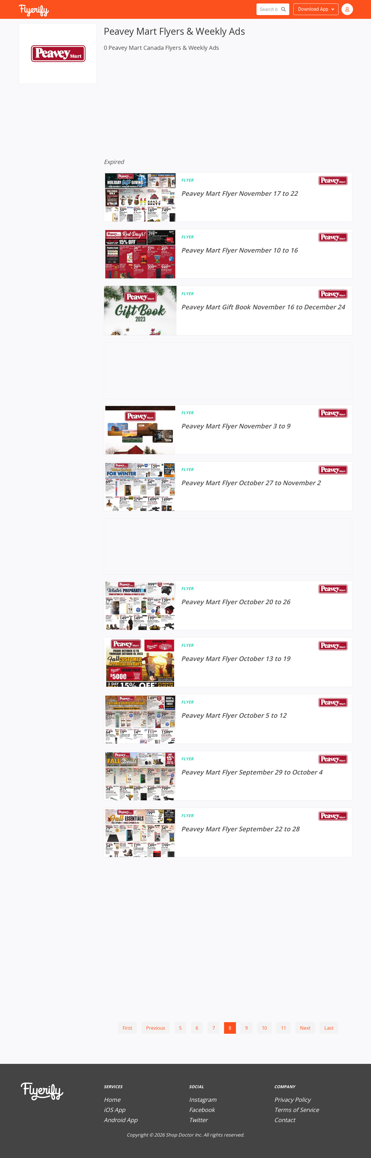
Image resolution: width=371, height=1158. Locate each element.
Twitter (198, 1120)
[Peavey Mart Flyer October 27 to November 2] (228, 486)
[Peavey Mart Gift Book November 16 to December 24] (228, 310)
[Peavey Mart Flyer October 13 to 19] (228, 662)
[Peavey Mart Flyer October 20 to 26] (228, 605)
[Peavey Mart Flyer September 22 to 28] (228, 832)
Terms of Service (296, 1110)
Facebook (202, 1110)
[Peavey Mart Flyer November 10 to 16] (228, 254)
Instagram (203, 1100)
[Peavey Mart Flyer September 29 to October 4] (228, 776)
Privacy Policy (292, 1100)
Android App (120, 1120)
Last (329, 1028)
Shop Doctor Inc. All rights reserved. (205, 1135)
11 (283, 1028)
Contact (284, 1120)
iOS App (114, 1110)
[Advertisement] (58, 118)
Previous (155, 1028)
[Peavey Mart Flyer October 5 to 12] (228, 719)
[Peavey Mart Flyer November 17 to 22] (228, 197)
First (127, 1028)
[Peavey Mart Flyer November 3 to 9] (228, 429)
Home (112, 1100)
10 (264, 1028)
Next (305, 1028)
